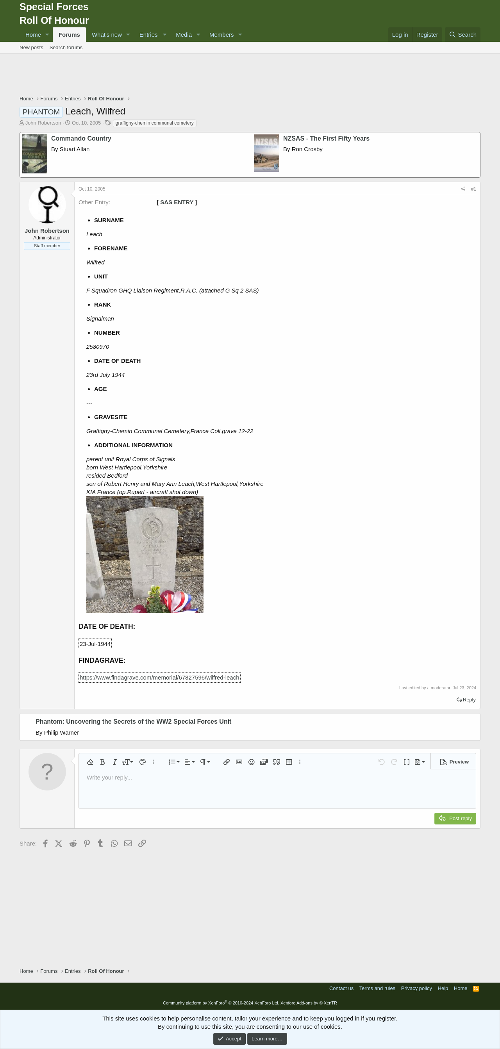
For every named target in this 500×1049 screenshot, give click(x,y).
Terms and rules (377, 988)
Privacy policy (416, 988)
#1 (473, 189)
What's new (107, 34)
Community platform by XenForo (221, 1003)
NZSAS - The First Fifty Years (326, 138)
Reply (469, 700)
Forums (69, 34)
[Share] (463, 189)
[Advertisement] (250, 75)
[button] (47, 34)
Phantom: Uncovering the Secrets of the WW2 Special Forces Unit (133, 721)
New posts (31, 47)
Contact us (341, 988)
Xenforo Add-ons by (308, 1003)
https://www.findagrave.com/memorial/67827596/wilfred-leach (159, 677)
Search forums (66, 47)
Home (33, 34)
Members (221, 34)
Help (443, 988)
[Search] (462, 34)
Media (184, 34)
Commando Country (81, 138)
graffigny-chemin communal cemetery (155, 123)
